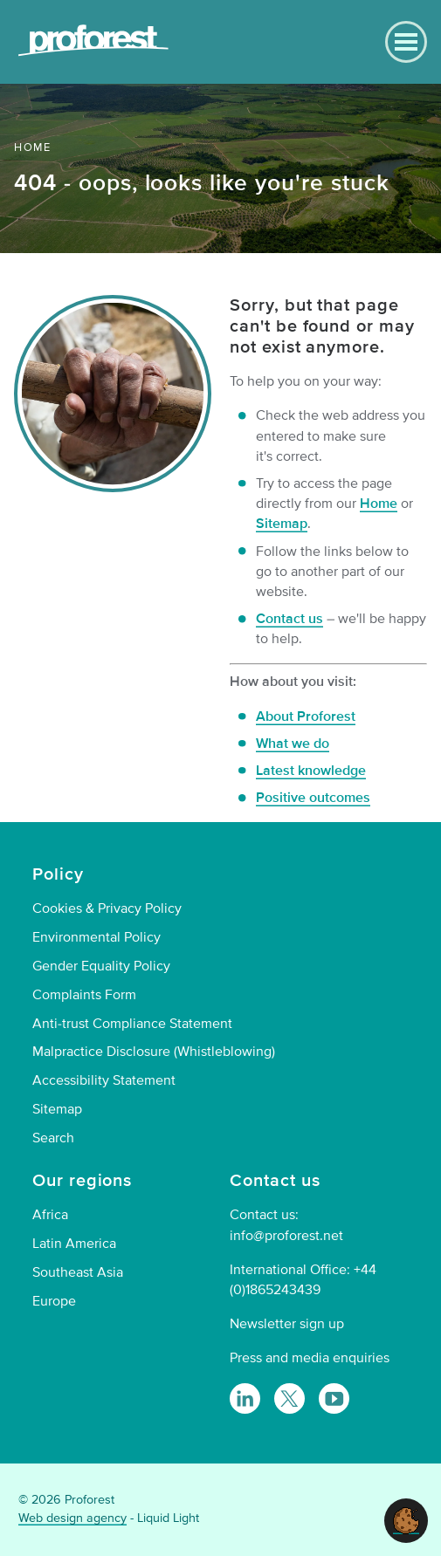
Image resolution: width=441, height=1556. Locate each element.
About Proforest (305, 716)
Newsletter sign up (287, 1324)
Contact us (289, 618)
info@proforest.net (286, 1235)
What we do (292, 743)
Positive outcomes (313, 797)
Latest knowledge (311, 770)
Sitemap (281, 523)
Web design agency (72, 1518)
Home (378, 503)
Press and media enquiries (309, 1358)
